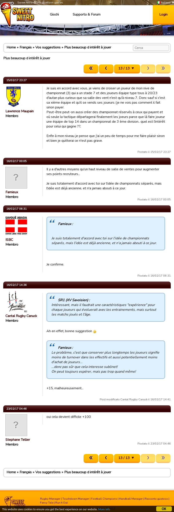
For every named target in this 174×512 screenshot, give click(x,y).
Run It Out (61, 503)
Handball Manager (131, 499)
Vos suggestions (48, 47)
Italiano (164, 3)
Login (163, 14)
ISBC (9, 239)
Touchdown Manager (75, 499)
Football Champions (104, 499)
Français (26, 47)
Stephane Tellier (17, 439)
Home (11, 47)
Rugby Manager (50, 499)
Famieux (11, 192)
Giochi (54, 14)
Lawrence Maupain (19, 111)
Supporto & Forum (86, 14)
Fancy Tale (46, 503)
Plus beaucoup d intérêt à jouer (87, 47)
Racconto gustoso (156, 499)
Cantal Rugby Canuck (21, 316)
